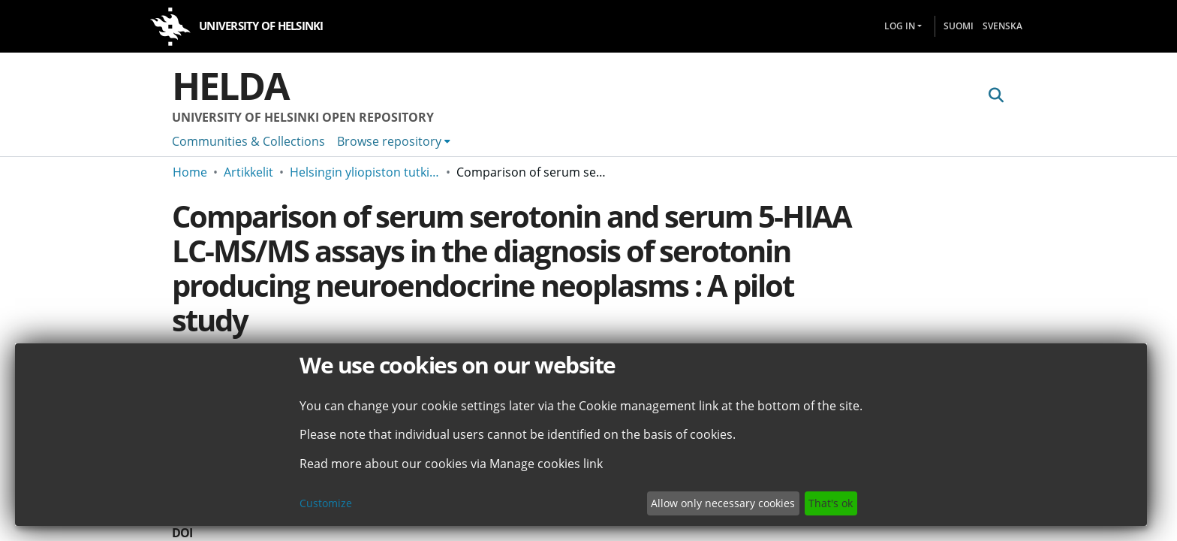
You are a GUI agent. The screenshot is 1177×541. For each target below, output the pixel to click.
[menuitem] (393, 141)
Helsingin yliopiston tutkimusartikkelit (365, 172)
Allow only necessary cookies (723, 503)
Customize (326, 503)
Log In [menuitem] (899, 26)
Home (190, 172)
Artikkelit (248, 172)
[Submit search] (995, 95)
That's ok (830, 503)
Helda (230, 85)
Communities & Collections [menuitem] (248, 141)
